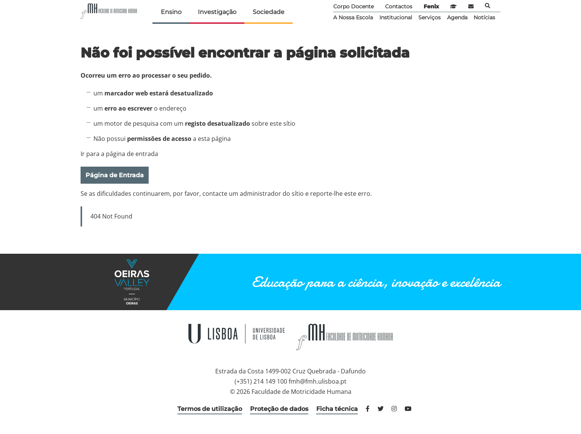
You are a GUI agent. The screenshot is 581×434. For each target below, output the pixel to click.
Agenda (457, 17)
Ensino (171, 12)
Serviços (429, 17)
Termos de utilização (209, 408)
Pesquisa (487, 5)
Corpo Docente (353, 6)
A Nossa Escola (353, 17)
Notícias (484, 17)
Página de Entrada (114, 175)
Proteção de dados (279, 408)
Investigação (217, 12)
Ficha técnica (337, 408)
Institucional (395, 17)
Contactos (398, 6)
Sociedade (268, 12)
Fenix (431, 6)
